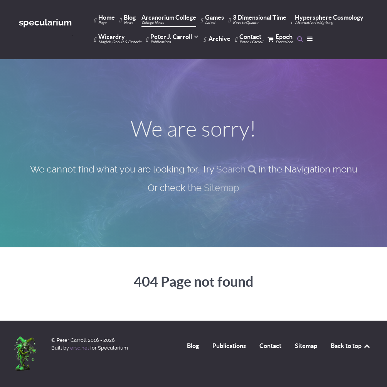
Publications (229, 345)
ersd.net (79, 348)
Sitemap (221, 188)
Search (236, 169)
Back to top (351, 345)
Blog (193, 345)
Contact (270, 345)
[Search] (300, 38)
